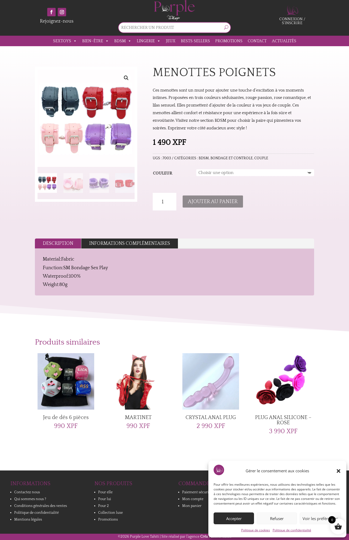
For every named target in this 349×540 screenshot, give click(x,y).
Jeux (171, 41)
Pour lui (104, 499)
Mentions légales (28, 519)
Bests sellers (195, 41)
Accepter (234, 518)
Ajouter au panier (213, 201)
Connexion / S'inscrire (292, 21)
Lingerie (149, 41)
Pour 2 (103, 506)
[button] (338, 471)
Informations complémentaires (129, 243)
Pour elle (105, 492)
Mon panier (192, 506)
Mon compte (192, 499)
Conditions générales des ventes (40, 506)
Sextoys (65, 41)
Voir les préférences (320, 518)
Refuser (277, 518)
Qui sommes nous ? (30, 499)
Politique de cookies (255, 530)
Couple (261, 158)
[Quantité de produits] (164, 202)
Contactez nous (27, 492)
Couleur (162, 173)
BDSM (122, 41)
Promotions (228, 41)
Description (58, 243)
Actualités (284, 41)
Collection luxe (110, 513)
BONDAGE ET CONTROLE (231, 158)
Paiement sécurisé (197, 492)
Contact (257, 41)
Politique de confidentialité (292, 530)
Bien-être (95, 41)
